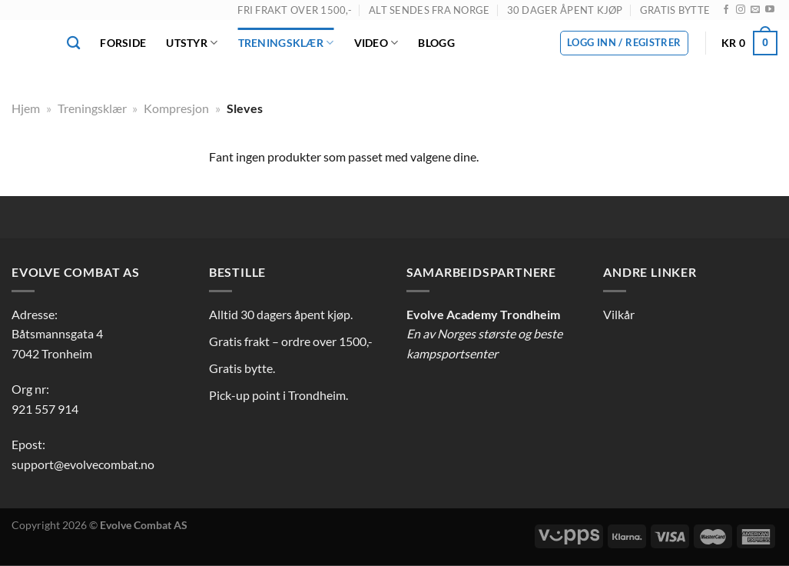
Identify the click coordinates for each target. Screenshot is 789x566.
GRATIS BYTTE (675, 10)
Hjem (26, 108)
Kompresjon (176, 108)
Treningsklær (286, 42)
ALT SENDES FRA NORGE (429, 10)
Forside (123, 42)
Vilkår (619, 314)
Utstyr (191, 42)
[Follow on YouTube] (769, 10)
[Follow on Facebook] (726, 10)
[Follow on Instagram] (740, 10)
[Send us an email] (755, 10)
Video (376, 42)
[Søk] (73, 43)
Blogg (436, 42)
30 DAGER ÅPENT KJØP (565, 10)
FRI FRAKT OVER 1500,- (294, 10)
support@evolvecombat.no (83, 464)
